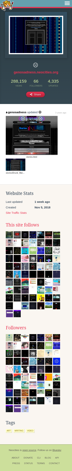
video (30, 430)
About (16, 457)
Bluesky (56, 450)
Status (28, 463)
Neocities (14, 450)
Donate (28, 457)
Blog (48, 457)
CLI (39, 457)
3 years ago (60, 113)
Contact (54, 463)
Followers (16, 327)
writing (19, 430)
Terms (41, 463)
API (57, 457)
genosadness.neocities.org (36, 72)
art (9, 430)
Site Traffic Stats (16, 212)
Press (16, 463)
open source (29, 450)
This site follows (22, 224)
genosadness (16, 112)
